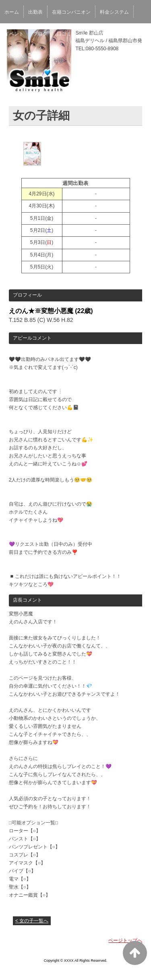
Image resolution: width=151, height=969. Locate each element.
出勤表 (35, 12)
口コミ (64, 34)
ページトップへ (125, 940)
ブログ (40, 34)
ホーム (11, 12)
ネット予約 (93, 34)
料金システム (114, 12)
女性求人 (123, 34)
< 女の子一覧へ (31, 921)
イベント (14, 34)
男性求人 (14, 55)
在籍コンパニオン (71, 12)
